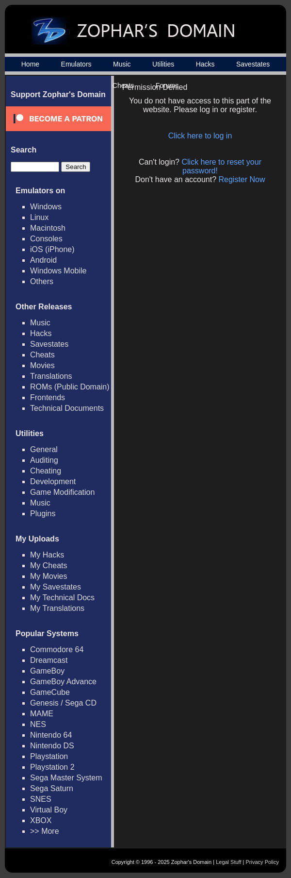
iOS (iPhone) (52, 249)
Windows (46, 207)
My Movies (48, 576)
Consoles (46, 239)
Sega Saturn (51, 788)
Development (53, 481)
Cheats (42, 355)
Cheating (45, 471)
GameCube (50, 692)
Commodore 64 (56, 649)
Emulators (76, 64)
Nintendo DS (52, 746)
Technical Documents (67, 408)
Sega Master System (66, 778)
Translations (51, 376)
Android (43, 260)
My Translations (57, 608)
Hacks (205, 64)
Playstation (49, 756)
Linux (39, 217)
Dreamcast (48, 660)
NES (38, 724)
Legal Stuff (228, 862)
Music (122, 64)
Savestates (253, 64)
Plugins (42, 513)
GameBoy (47, 671)
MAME (41, 713)
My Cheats (48, 565)
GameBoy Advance (63, 681)
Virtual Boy (48, 810)
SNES (40, 799)
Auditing (44, 460)
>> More (44, 831)
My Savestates (55, 587)
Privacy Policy (262, 862)
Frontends (47, 397)
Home (30, 64)
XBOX (40, 820)
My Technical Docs (62, 597)
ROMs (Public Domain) (70, 387)
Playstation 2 (52, 767)
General (44, 449)
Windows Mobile (58, 271)
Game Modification (62, 492)
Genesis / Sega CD (63, 703)
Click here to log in (200, 136)
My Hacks (47, 555)
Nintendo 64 (51, 735)
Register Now (242, 179)
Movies (42, 365)
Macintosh (47, 228)
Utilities (163, 64)
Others (41, 281)
